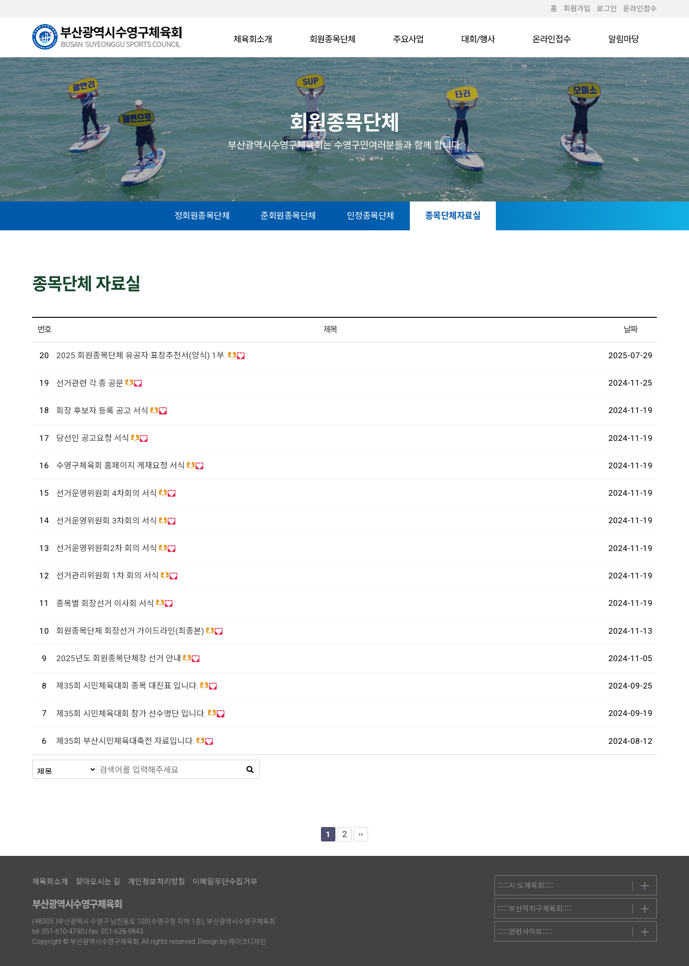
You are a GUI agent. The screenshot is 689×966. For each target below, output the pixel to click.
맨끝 (361, 834)
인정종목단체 (387, 216)
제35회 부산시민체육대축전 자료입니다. (125, 741)
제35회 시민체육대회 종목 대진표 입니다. (127, 685)
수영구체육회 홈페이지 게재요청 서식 (120, 465)
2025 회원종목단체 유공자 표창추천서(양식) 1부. (141, 355)
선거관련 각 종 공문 (89, 383)
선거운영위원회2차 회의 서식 (106, 548)
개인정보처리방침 (156, 881)
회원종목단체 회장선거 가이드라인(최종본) (130, 631)
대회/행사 (478, 39)
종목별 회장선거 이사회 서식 (105, 603)
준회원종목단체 (305, 216)
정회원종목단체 (219, 216)
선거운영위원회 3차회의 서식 (106, 521)
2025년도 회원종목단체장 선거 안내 (118, 658)
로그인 (607, 8)
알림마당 (623, 39)
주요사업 (408, 39)
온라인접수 (640, 8)
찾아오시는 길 (98, 881)
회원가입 (577, 8)
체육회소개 (253, 39)
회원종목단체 (332, 39)
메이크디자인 (247, 941)
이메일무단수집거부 (225, 881)
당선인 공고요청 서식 (92, 438)
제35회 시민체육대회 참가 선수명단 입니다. (131, 713)
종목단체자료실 (470, 216)
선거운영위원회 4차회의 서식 (106, 493)
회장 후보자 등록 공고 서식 (102, 410)
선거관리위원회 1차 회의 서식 (107, 575)
